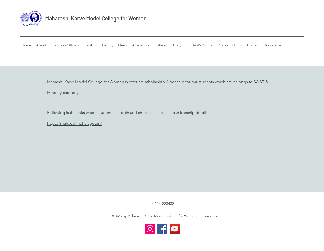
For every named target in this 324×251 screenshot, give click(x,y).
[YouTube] (175, 229)
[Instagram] (150, 229)
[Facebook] (162, 229)
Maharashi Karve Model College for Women (96, 18)
